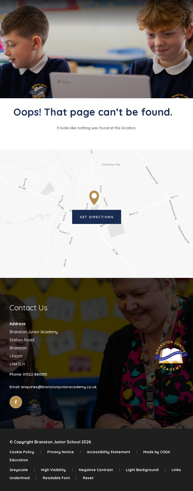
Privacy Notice (64, 451)
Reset (88, 477)
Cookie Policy (25, 451)
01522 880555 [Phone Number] (35, 374)
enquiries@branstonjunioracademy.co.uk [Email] (58, 386)
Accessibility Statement (112, 451)
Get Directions (97, 217)
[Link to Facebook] (16, 402)
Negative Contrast (99, 469)
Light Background (146, 469)
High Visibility (57, 469)
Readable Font (60, 477)
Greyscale (22, 469)
